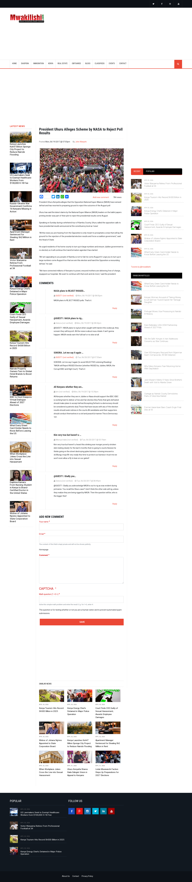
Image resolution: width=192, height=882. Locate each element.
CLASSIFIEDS (99, 63)
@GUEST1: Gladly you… (65, 476)
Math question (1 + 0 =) (48, 594)
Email (41, 534)
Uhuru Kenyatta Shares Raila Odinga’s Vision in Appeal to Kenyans (77, 772)
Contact (75, 876)
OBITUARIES (76, 63)
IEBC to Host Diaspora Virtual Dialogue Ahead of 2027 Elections (21, 401)
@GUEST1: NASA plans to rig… (68, 318)
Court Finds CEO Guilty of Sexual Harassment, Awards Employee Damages (20, 318)
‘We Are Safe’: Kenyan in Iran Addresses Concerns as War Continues (161, 340)
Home (14, 63)
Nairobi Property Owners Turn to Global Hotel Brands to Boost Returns (21, 372)
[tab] (137, 171)
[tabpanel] (156, 214)
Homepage (43, 550)
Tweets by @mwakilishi (141, 267)
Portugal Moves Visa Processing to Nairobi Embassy (162, 312)
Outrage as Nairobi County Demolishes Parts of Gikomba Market (161, 395)
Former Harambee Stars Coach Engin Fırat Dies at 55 (162, 408)
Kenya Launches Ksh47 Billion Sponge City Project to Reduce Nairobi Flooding (20, 149)
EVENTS (112, 63)
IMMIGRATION (38, 63)
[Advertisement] (129, 30)
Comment (43, 555)
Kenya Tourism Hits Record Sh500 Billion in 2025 (20, 346)
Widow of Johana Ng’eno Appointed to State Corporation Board (20, 517)
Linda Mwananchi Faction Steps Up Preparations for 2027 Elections (107, 772)
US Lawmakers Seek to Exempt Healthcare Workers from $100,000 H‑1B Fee (20, 179)
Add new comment (101, 197)
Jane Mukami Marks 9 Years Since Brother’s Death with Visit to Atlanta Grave (163, 381)
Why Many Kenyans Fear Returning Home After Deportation (162, 367)
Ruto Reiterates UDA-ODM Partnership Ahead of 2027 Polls (160, 326)
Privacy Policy (87, 876)
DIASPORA (25, 63)
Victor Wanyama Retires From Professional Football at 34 (20, 264)
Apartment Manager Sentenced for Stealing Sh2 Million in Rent (21, 235)
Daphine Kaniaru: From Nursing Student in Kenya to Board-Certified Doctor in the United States (21, 487)
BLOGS (87, 63)
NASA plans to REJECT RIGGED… (69, 290)
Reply (114, 308)
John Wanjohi (81, 142)
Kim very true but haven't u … (67, 435)
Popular (150, 171)
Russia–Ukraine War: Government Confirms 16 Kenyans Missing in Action (21, 207)
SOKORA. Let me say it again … (68, 352)
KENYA (50, 63)
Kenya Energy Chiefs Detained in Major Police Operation (20, 291)
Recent (137, 171)
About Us (66, 876)
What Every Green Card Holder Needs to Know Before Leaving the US (20, 429)
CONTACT (122, 63)
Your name (43, 522)
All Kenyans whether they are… (68, 386)
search (178, 64)
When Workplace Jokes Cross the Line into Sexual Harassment (20, 457)
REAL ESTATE (63, 63)
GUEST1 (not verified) (65, 296)
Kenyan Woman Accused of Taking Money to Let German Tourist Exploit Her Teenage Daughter (162, 299)
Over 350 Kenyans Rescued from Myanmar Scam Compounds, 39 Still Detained (163, 353)
